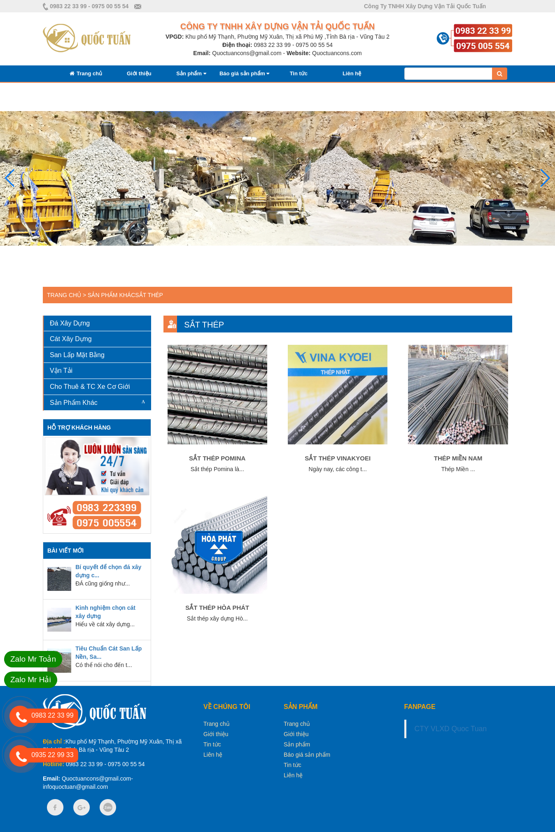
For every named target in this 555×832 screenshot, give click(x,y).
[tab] (97, 324)
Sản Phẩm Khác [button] (74, 402)
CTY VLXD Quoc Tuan (451, 729)
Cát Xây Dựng (71, 338)
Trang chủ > (66, 295)
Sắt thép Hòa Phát (217, 607)
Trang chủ (86, 73)
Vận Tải (61, 370)
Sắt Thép (149, 295)
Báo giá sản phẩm (244, 73)
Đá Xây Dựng (70, 323)
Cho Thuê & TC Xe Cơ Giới (90, 386)
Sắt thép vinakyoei (338, 458)
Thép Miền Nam (458, 458)
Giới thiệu (139, 73)
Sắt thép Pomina (217, 458)
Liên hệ (352, 73)
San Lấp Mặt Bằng (77, 354)
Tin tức (299, 73)
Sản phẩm (191, 73)
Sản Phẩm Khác (111, 295)
